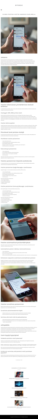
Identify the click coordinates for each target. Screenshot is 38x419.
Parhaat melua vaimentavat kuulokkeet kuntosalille (19, 378)
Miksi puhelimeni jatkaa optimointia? (19, 388)
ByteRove (19, 5)
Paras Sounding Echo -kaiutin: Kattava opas (19, 397)
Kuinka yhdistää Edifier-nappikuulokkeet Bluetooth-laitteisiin (19, 407)
